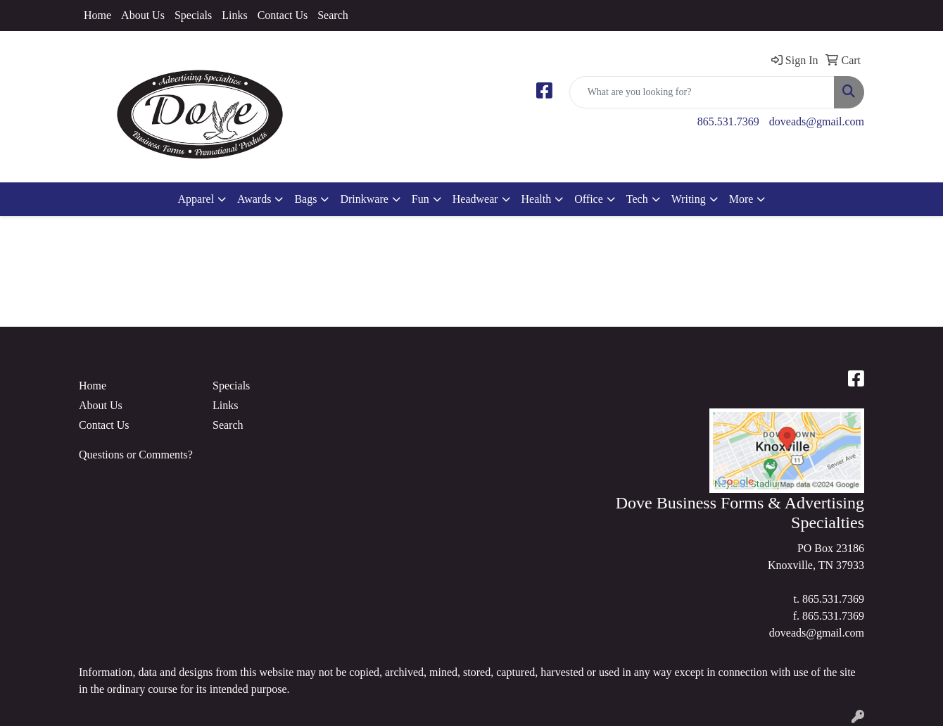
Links (234, 15)
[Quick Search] (702, 92)
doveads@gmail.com (816, 121)
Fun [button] (420, 199)
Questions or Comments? (136, 455)
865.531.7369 (728, 121)
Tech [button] (637, 199)
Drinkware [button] (364, 199)
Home (97, 15)
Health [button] (536, 199)
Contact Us (283, 15)
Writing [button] (688, 199)
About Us (143, 15)
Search (332, 15)
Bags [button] (305, 199)
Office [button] (588, 199)
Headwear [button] (475, 199)
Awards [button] (254, 199)
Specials (193, 15)
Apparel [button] (196, 199)
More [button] (741, 199)
